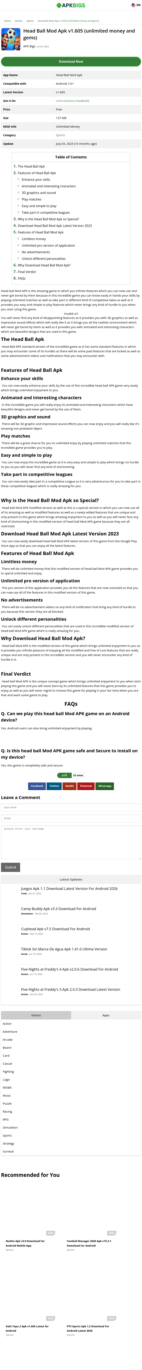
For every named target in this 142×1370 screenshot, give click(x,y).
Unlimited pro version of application (55, 245)
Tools (24, 899)
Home (7, 21)
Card (6, 1061)
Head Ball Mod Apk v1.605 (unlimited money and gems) (68, 21)
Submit (10, 873)
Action (24, 939)
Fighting (8, 1077)
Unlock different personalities (50, 258)
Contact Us (103, 1365)
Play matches (38, 199)
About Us (39, 1365)
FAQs (28, 278)
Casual (7, 1069)
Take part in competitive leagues (53, 212)
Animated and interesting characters (56, 186)
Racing (7, 1117)
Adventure (10, 1037)
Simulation (27, 919)
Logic (6, 1085)
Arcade (8, 1045)
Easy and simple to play (46, 206)
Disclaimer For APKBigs (61, 1365)
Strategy (8, 1149)
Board (7, 1053)
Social (24, 959)
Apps (106, 1021)
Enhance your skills (43, 179)
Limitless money (41, 239)
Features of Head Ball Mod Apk (47, 232)
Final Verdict (34, 272)
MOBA (7, 1093)
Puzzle (7, 1109)
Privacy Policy (85, 1365)
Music (7, 1101)
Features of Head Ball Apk (44, 173)
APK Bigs (34, 46)
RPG (6, 1125)
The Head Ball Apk (38, 166)
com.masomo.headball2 (72, 101)
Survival (8, 1157)
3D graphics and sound (46, 193)
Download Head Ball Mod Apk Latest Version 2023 (62, 225)
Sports (30, 21)
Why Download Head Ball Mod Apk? (51, 265)
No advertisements (43, 252)
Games (19, 21)
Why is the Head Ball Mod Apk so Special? (55, 219)
